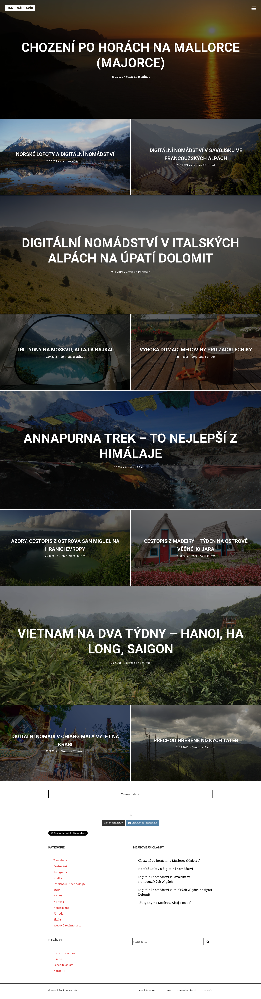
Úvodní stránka (64, 953)
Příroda (58, 913)
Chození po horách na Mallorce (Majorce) (169, 861)
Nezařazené (61, 907)
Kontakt (59, 971)
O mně (57, 959)
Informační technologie (69, 884)
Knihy (57, 896)
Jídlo (56, 890)
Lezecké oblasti (63, 965)
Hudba (57, 878)
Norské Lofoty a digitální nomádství (65, 154)
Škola (57, 919)
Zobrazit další (130, 794)
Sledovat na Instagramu (142, 823)
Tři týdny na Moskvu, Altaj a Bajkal (65, 350)
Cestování (60, 866)
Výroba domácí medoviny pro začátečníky (196, 350)
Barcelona (60, 860)
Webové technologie (67, 925)
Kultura (58, 902)
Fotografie (60, 872)
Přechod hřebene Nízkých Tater (195, 740)
